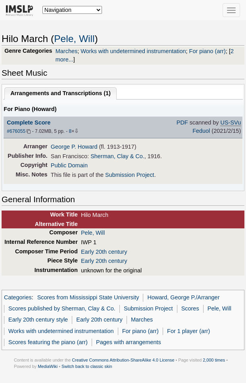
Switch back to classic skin (87, 366)
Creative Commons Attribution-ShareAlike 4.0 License (123, 360)
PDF (182, 122)
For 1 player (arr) (188, 331)
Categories (18, 297)
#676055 (16, 131)
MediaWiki (48, 366)
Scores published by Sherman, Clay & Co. (61, 308)
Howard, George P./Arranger (184, 297)
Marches (66, 51)
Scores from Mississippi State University (88, 297)
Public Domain (69, 165)
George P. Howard (74, 147)
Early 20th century (104, 252)
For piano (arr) (207, 51)
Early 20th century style (38, 319)
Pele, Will (74, 38)
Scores (190, 308)
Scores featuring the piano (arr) (48, 342)
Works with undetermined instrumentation (133, 51)
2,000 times (214, 360)
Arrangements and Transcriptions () (60, 93)
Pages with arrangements (128, 342)
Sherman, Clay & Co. (117, 156)
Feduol (201, 131)
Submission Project (129, 175)
